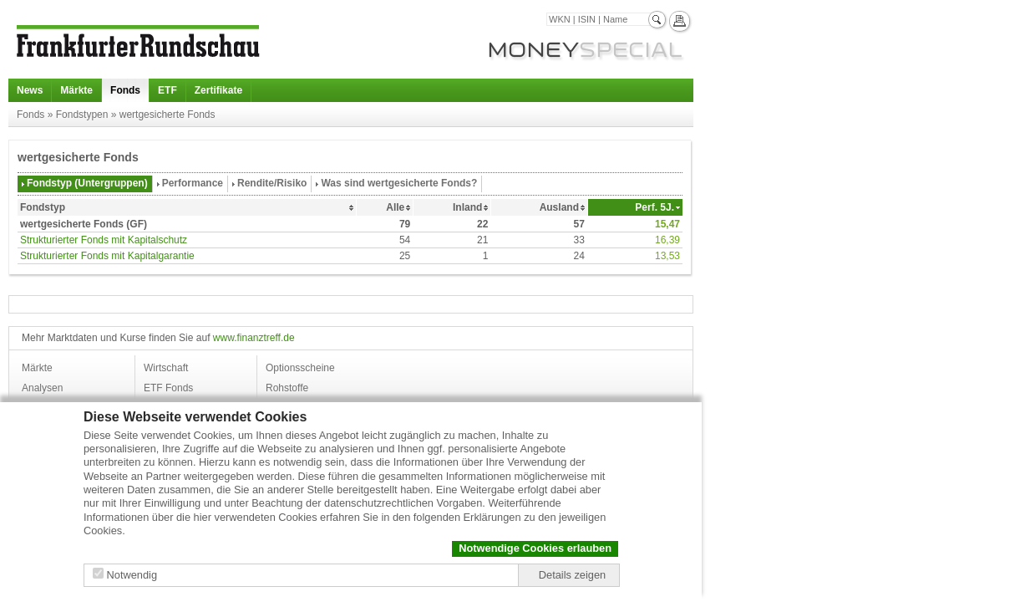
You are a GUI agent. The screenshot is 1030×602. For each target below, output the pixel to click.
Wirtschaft (166, 368)
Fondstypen (82, 114)
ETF (167, 90)
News (30, 90)
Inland (467, 207)
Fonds (125, 90)
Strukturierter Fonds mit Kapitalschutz (103, 240)
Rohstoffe (287, 388)
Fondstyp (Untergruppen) (87, 183)
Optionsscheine (300, 368)
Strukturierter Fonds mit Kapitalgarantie (107, 256)
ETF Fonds (168, 388)
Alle (395, 207)
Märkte (76, 90)
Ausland (559, 207)
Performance (192, 183)
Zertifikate (218, 90)
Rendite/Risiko (272, 183)
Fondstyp (42, 207)
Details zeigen (572, 575)
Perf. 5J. (654, 207)
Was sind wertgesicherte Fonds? (399, 183)
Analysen (42, 388)
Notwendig (132, 575)
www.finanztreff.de (254, 338)
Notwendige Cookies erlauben (535, 548)
